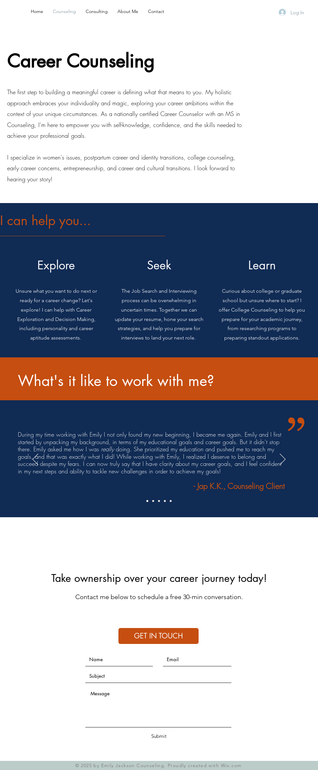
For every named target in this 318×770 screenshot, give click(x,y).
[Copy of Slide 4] (171, 501)
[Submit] (159, 736)
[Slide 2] (153, 501)
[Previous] (35, 460)
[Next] (283, 460)
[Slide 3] (159, 501)
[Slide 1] (147, 501)
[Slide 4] (165, 501)
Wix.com (231, 765)
